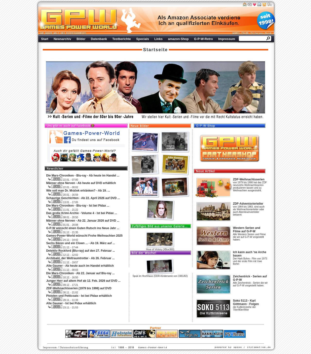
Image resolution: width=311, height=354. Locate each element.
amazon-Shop (178, 39)
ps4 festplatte (131, 340)
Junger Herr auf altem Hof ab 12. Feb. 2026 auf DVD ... (83, 280)
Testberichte (121, 39)
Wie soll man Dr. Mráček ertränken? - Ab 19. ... (78, 190)
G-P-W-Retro (203, 39)
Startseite (155, 49)
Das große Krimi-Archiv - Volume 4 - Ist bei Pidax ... (81, 213)
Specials (142, 39)
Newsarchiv (62, 39)
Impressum (226, 39)
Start (44, 39)
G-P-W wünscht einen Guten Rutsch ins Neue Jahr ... (82, 228)
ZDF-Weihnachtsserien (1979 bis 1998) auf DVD (79, 288)
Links (158, 39)
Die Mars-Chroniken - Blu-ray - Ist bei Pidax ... (77, 205)
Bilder (81, 39)
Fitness (147, 340)
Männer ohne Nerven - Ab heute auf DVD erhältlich (81, 183)
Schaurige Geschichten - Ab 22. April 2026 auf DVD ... (83, 198)
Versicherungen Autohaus (171, 340)
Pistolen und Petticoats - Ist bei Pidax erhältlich (79, 296)
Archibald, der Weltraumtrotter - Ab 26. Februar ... (80, 258)
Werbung (199, 20)
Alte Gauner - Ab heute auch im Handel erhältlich (80, 265)
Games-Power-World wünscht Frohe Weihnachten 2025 (84, 235)
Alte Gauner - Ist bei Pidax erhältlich (71, 303)
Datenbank (99, 39)
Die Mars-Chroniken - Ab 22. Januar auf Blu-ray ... (80, 273)
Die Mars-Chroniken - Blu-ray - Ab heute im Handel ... (82, 175)
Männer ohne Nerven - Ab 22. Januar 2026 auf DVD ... (82, 220)
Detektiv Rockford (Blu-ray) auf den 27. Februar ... (80, 250)
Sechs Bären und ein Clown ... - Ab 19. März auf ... (80, 243)
